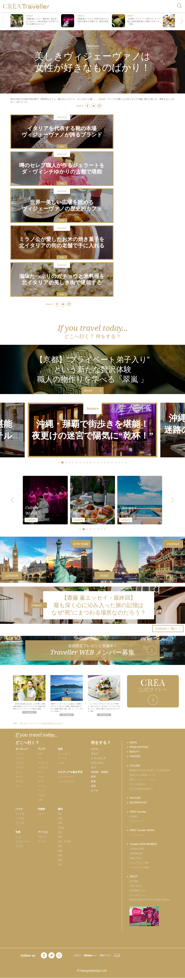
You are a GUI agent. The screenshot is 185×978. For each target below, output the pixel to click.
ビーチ (94, 790)
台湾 (40, 753)
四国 (60, 860)
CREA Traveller (138, 811)
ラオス (41, 777)
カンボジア (43, 767)
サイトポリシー (137, 895)
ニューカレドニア (66, 781)
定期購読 (134, 816)
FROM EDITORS (139, 747)
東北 (60, 832)
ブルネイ (42, 795)
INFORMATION (138, 802)
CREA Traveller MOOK (142, 830)
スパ (93, 767)
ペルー (41, 813)
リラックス (97, 762)
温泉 (93, 786)
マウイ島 (19, 823)
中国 (60, 855)
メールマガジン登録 (139, 862)
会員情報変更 (136, 853)
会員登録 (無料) (137, 849)
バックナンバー (137, 821)
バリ (40, 758)
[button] (181, 21)
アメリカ (62, 758)
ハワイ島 (19, 818)
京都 (60, 818)
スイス (18, 777)
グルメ (94, 753)
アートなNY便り (137, 784)
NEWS (133, 742)
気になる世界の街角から (141, 789)
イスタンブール (23, 841)
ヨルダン (19, 846)
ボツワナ (42, 841)
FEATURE (135, 798)
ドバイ (18, 837)
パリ (17, 786)
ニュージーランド (66, 777)
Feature (92, 45)
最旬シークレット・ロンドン (144, 779)
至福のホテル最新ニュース (142, 775)
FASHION (135, 756)
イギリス (19, 763)
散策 (93, 781)
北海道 (61, 827)
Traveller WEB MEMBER (143, 844)
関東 (60, 837)
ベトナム (42, 786)
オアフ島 (19, 813)
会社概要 (134, 881)
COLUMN (135, 765)
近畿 (60, 850)
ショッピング (98, 758)
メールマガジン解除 (139, 867)
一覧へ (167, 628)
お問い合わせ (136, 886)
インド (41, 790)
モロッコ (42, 837)
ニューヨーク (64, 753)
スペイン (19, 767)
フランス (19, 758)
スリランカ (43, 763)
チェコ (18, 772)
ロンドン (19, 781)
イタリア (19, 753)
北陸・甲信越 (64, 841)
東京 (60, 813)
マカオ (41, 781)
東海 (60, 846)
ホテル (94, 749)
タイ (40, 772)
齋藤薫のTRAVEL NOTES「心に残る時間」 (151, 770)
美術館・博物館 (99, 772)
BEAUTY (134, 751)
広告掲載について (138, 890)
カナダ (61, 763)
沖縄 (60, 823)
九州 (60, 864)
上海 (40, 800)
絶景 (93, 776)
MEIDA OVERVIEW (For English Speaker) (150, 899)
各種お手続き (136, 858)
